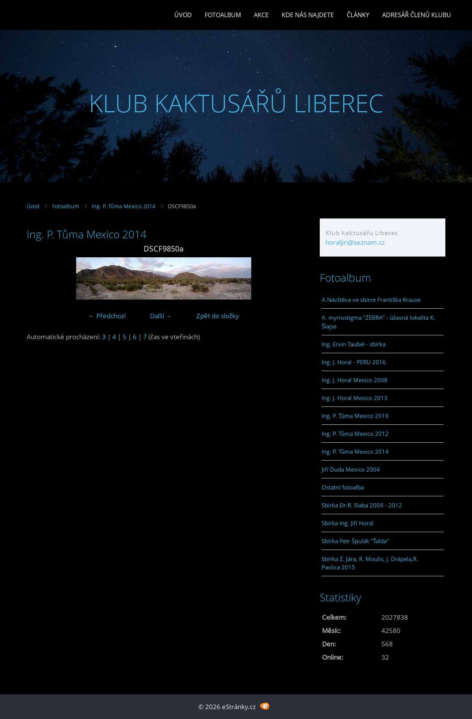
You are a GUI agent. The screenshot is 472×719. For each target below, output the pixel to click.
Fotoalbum (223, 15)
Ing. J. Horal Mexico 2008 (354, 380)
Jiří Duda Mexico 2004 (351, 469)
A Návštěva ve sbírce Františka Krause (371, 299)
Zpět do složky (217, 315)
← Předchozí (107, 315)
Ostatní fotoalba (343, 487)
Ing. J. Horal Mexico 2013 (354, 398)
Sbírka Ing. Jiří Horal (347, 523)
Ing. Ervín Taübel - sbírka (354, 344)
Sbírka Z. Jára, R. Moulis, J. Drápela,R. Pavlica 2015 (370, 563)
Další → (161, 315)
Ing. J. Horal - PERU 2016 (354, 362)
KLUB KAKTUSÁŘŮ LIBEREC (236, 103)
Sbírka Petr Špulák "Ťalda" (355, 541)
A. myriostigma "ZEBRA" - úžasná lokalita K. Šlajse (378, 322)
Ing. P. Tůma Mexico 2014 (123, 206)
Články (358, 15)
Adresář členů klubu (416, 15)
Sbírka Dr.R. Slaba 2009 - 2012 (362, 505)
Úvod (183, 15)
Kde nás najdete (308, 15)
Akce (261, 15)
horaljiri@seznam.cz (355, 242)
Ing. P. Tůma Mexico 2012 (355, 433)
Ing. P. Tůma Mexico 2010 (355, 415)
